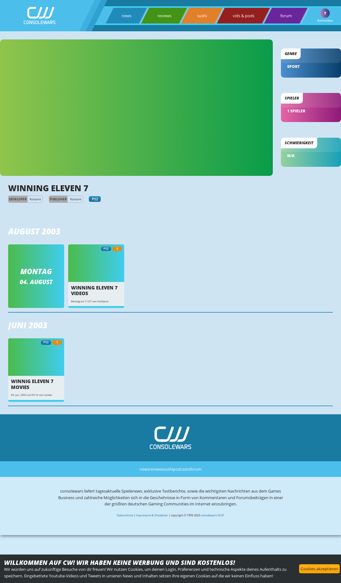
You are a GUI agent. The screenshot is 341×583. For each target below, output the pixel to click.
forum (286, 15)
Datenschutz (125, 515)
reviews (164, 15)
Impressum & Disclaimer (152, 515)
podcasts (181, 469)
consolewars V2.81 (212, 515)
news (126, 15)
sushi (202, 15)
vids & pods (243, 15)
